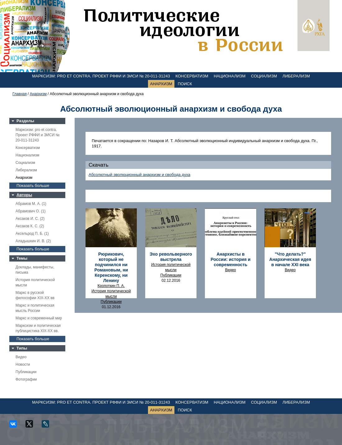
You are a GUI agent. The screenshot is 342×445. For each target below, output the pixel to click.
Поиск (185, 83)
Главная (19, 94)
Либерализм (296, 76)
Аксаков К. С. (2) (30, 226)
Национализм (229, 76)
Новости (23, 364)
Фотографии (26, 379)
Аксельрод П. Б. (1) (32, 233)
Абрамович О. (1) (30, 211)
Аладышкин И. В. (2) (33, 241)
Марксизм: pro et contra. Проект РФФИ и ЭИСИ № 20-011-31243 (101, 76)
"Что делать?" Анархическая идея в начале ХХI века (290, 259)
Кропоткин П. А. (111, 286)
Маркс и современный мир (39, 318)
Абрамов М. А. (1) (31, 204)
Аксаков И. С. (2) (30, 218)
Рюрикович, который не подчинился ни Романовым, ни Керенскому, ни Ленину (111, 267)
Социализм (264, 76)
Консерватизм (191, 76)
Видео (21, 357)
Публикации (26, 372)
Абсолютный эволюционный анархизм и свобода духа (139, 174)
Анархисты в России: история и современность (230, 259)
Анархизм (161, 83)
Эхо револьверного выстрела (171, 257)
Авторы (24, 194)
